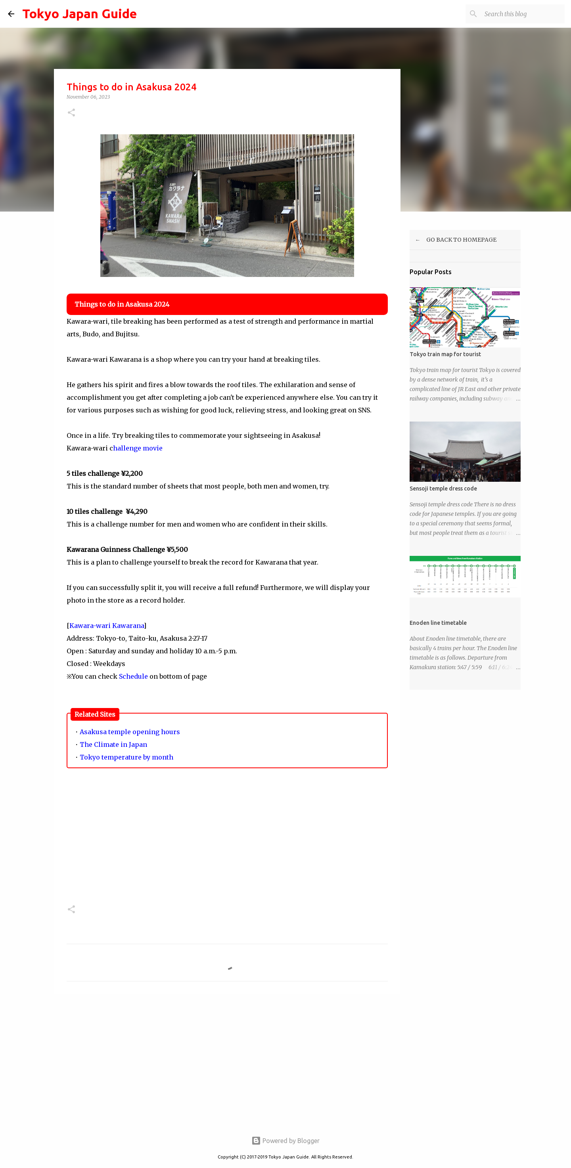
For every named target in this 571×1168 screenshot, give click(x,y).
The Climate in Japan (113, 744)
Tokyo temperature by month (126, 757)
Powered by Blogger (285, 1140)
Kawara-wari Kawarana (106, 626)
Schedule (133, 676)
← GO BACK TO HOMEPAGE (453, 239)
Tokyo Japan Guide (79, 13)
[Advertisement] (227, 843)
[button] (71, 113)
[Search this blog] (523, 13)
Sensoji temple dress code (443, 488)
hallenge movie (138, 448)
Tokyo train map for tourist (445, 354)
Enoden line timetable (438, 623)
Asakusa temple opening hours (130, 732)
